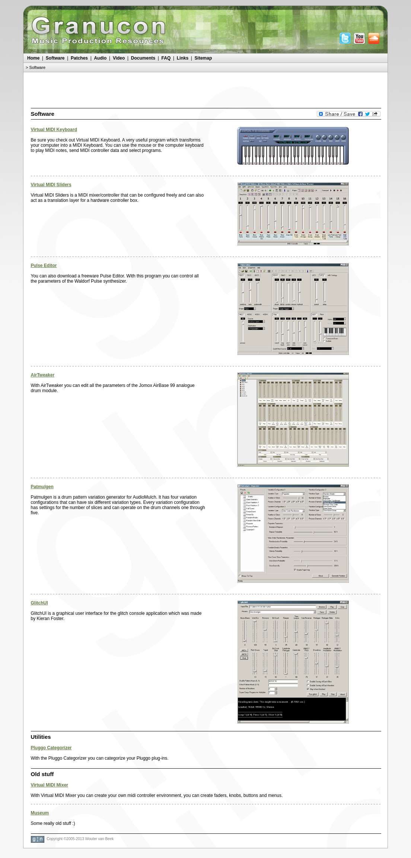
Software (55, 58)
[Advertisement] (205, 89)
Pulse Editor (44, 265)
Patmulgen (42, 486)
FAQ (166, 58)
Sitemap (203, 58)
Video (119, 58)
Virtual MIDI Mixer (49, 785)
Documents (143, 58)
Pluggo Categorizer (51, 747)
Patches (79, 58)
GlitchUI (39, 603)
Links (182, 58)
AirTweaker (43, 375)
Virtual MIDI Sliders (51, 184)
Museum (40, 813)
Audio (100, 58)
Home (33, 58)
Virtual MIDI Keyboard (54, 129)
